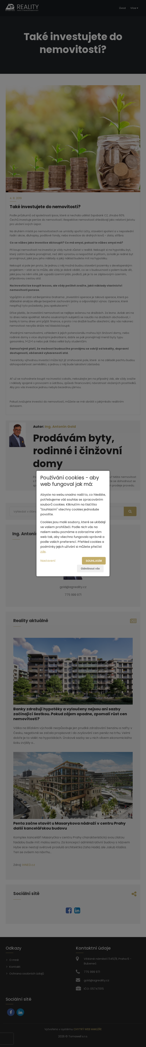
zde (43, 551)
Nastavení (48, 560)
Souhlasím (94, 560)
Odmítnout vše (90, 568)
